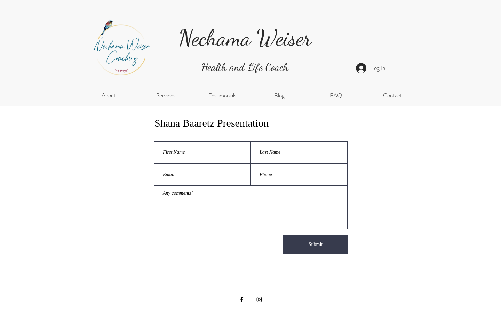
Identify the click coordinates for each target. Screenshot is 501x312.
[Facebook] (241, 299)
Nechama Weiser (244, 37)
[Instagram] (259, 299)
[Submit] (315, 244)
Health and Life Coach (244, 66)
